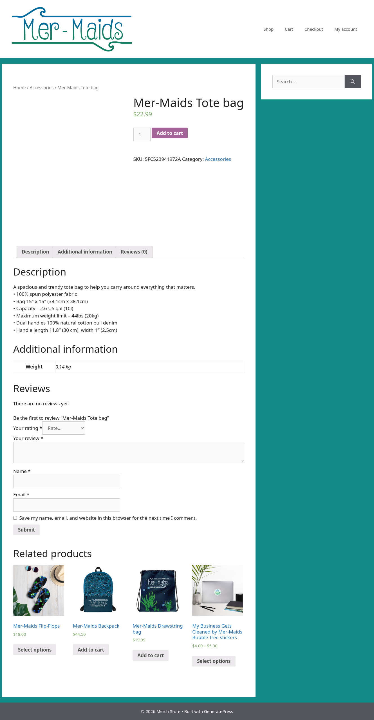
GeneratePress (218, 711)
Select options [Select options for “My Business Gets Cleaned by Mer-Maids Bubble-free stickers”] (213, 661)
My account (345, 29)
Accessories (41, 88)
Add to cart (169, 133)
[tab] (35, 252)
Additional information (85, 251)
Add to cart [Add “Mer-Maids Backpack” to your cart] (91, 649)
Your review (28, 438)
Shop (268, 29)
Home (19, 88)
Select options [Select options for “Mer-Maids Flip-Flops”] (34, 649)
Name (22, 471)
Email (21, 494)
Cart (289, 29)
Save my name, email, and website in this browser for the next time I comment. (108, 518)
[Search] (353, 81)
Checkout (313, 29)
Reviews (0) (134, 251)
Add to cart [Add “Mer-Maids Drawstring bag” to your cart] (150, 655)
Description (35, 251)
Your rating (27, 428)
